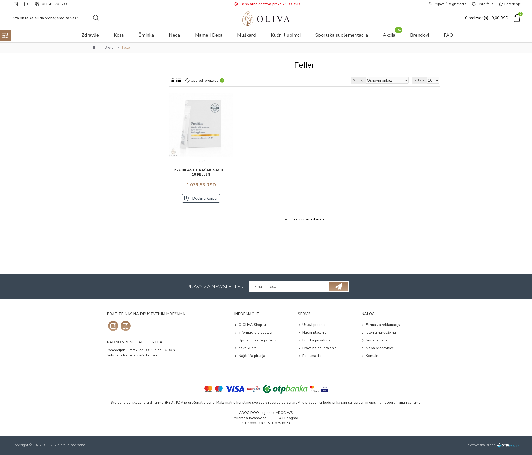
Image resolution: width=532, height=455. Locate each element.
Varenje (105, 232)
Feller (103, 126)
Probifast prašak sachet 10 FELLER (201, 172)
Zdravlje (101, 106)
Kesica (104, 252)
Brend (109, 48)
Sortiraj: (367, 80)
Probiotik (106, 224)
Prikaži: (422, 80)
